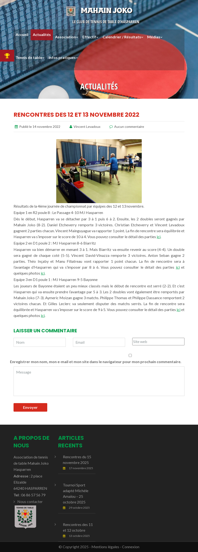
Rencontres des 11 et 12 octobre (78, 527)
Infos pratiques (62, 57)
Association (65, 37)
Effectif (89, 37)
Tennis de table (29, 57)
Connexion (130, 546)
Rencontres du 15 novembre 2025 (77, 459)
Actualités (42, 34)
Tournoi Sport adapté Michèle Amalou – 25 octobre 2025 (75, 493)
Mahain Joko (99, 10)
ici (158, 236)
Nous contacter (30, 501)
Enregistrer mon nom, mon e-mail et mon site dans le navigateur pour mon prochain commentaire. (95, 361)
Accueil (22, 34)
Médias (153, 37)
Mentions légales (105, 546)
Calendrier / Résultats (122, 37)
